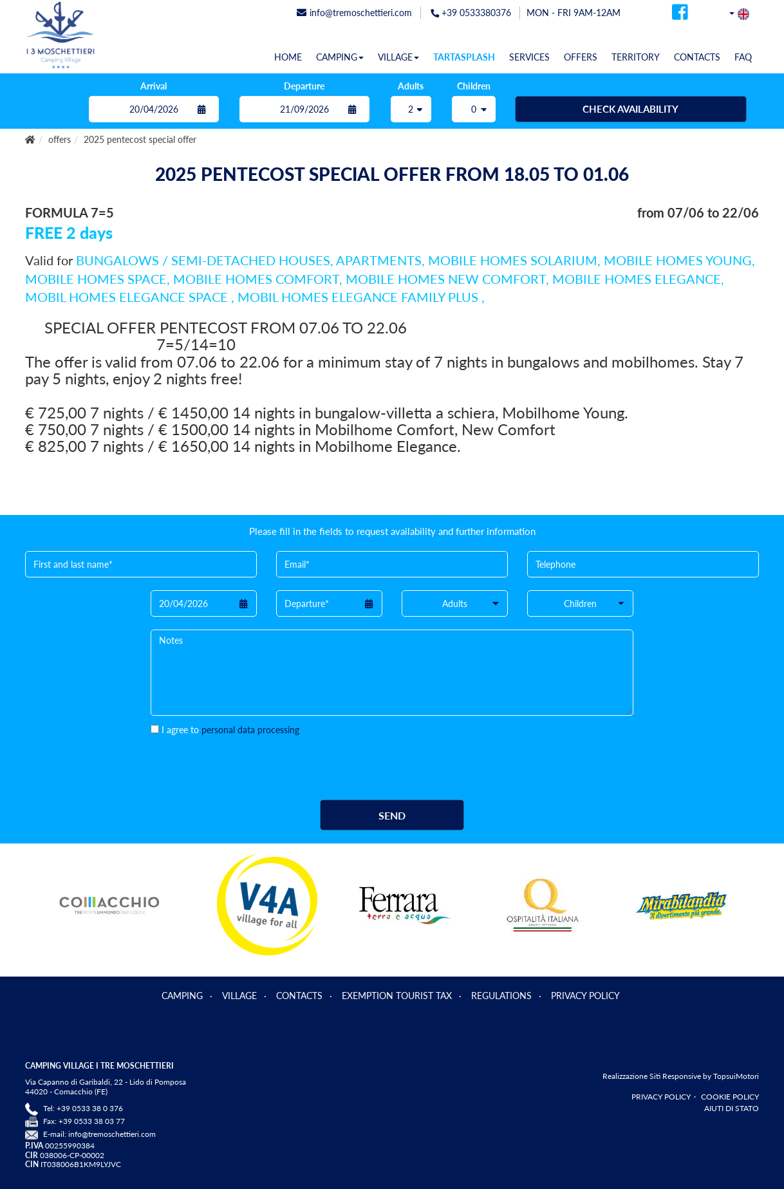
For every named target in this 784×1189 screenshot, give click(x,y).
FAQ (743, 56)
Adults (411, 85)
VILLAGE (239, 995)
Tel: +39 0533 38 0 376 (83, 1108)
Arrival (153, 85)
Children (473, 85)
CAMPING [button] (340, 56)
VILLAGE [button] (398, 56)
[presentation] (248, 761)
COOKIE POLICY (730, 1096)
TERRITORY (635, 56)
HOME (288, 56)
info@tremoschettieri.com (112, 1134)
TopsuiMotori (736, 1076)
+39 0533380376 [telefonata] (471, 12)
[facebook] (680, 16)
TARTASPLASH (464, 56)
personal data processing (250, 729)
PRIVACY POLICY (585, 995)
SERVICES (529, 56)
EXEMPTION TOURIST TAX (397, 995)
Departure (304, 85)
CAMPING (182, 995)
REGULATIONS (501, 995)
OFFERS (580, 56)
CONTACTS (697, 56)
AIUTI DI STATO (731, 1108)
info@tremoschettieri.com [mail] (354, 12)
